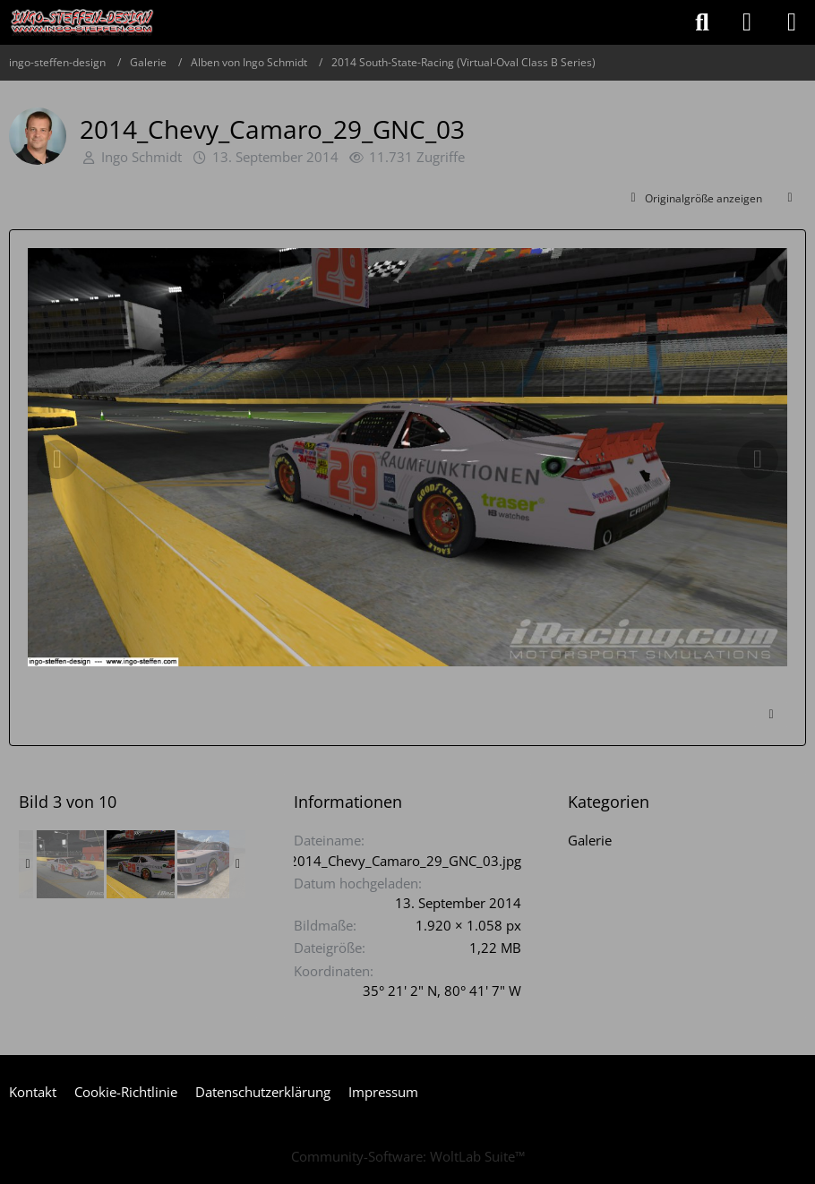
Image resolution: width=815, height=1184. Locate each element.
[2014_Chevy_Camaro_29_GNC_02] (70, 864)
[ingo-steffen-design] (82, 22)
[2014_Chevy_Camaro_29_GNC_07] (211, 864)
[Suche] (702, 22)
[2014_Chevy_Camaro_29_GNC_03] (141, 864)
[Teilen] (790, 198)
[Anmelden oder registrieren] (747, 22)
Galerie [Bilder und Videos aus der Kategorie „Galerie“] (590, 840)
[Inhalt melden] (771, 714)
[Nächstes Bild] (757, 459)
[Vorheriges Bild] (57, 459)
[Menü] (792, 22)
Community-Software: (408, 1156)
